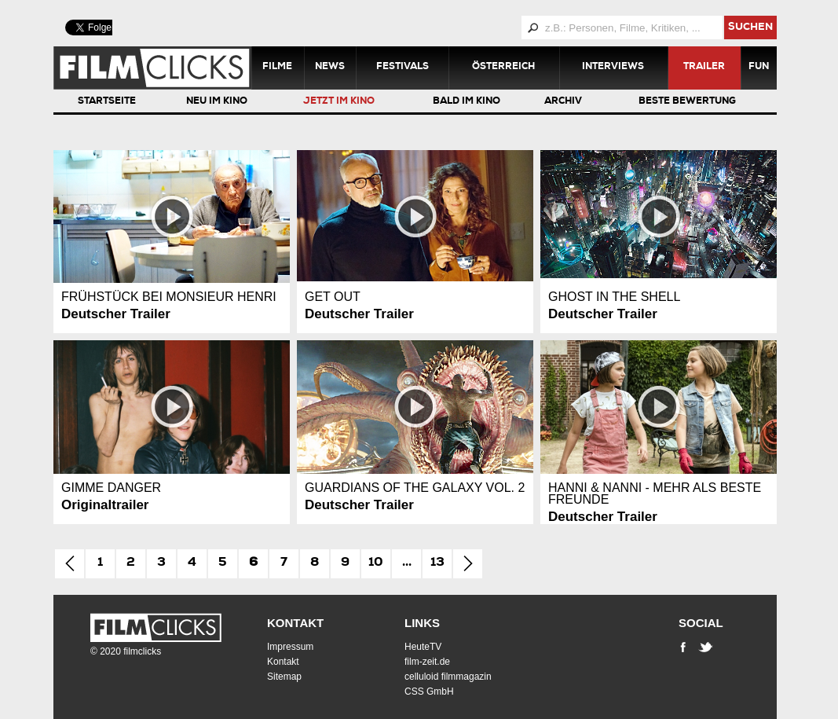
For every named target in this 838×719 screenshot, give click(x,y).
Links (422, 622)
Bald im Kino (466, 102)
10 (375, 563)
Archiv (563, 102)
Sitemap (284, 676)
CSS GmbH (429, 691)
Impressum (290, 646)
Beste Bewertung (687, 102)
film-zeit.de (427, 661)
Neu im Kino (216, 102)
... (407, 563)
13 (437, 563)
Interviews (613, 67)
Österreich (503, 67)
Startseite (107, 102)
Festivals (402, 67)
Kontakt (295, 622)
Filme (277, 67)
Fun (758, 67)
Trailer (704, 67)
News (330, 67)
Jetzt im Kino (339, 102)
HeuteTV (422, 646)
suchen (750, 28)
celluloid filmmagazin (448, 676)
